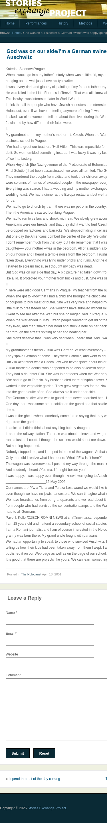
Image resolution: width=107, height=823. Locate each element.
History (63, 23)
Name (11, 613)
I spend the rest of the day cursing (34, 779)
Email (11, 634)
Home (10, 23)
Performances (36, 23)
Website (12, 654)
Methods (85, 23)
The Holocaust (31, 574)
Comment (13, 675)
